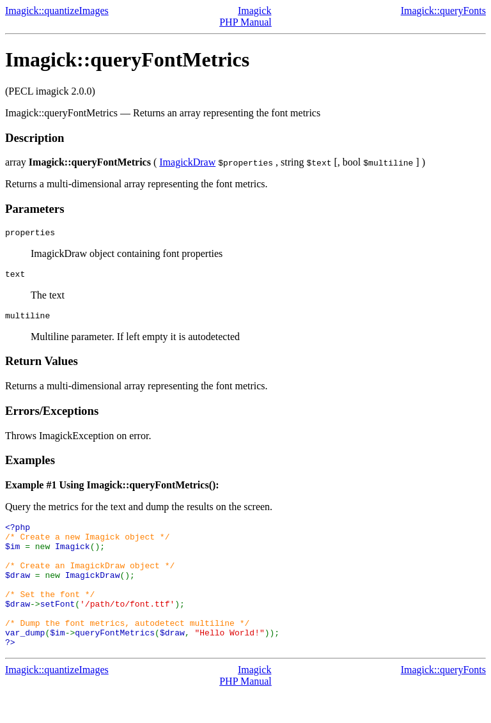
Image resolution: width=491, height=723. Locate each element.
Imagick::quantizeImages (57, 10)
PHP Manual (245, 22)
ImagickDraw (187, 162)
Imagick (254, 10)
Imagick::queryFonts (443, 10)
